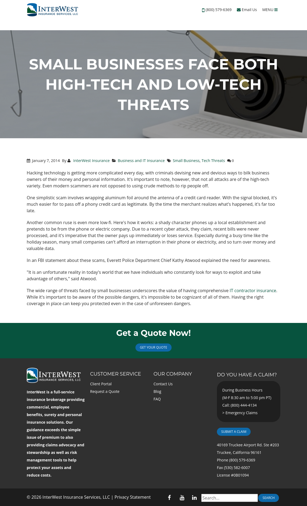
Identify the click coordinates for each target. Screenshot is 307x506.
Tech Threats (213, 160)
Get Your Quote (153, 347)
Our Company (173, 374)
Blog (157, 391)
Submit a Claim (233, 431)
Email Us (247, 9)
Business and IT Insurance (141, 160)
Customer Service (115, 374)
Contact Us (163, 383)
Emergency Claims (242, 412)
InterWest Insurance (91, 160)
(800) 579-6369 (218, 9)
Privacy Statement (133, 497)
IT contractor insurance (253, 291)
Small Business (186, 160)
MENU (270, 9)
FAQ (157, 399)
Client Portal (101, 383)
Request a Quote (105, 391)
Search (268, 497)
